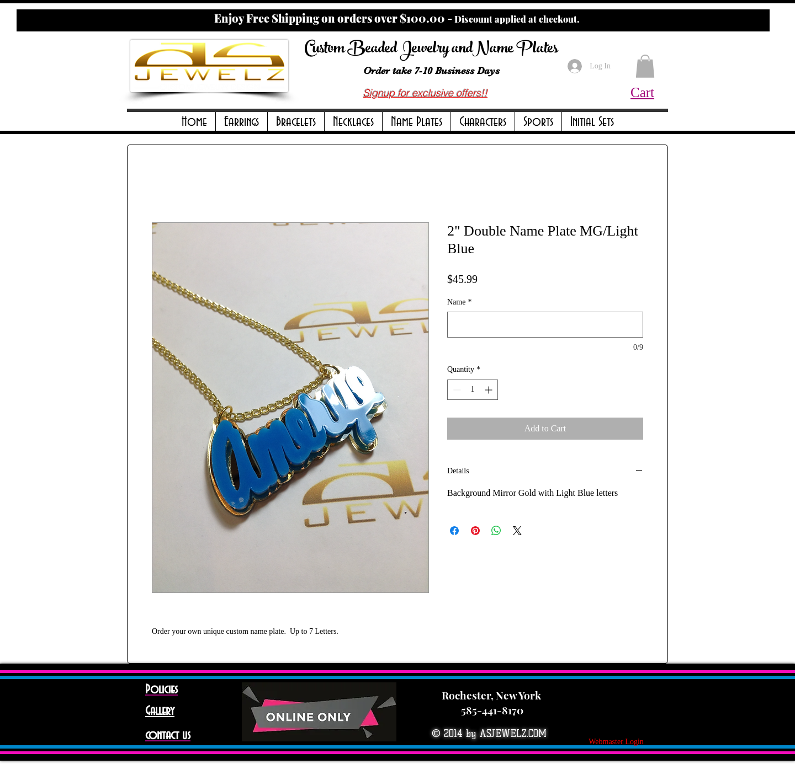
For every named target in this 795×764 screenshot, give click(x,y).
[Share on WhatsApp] (496, 530)
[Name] (545, 325)
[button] (241, 122)
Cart (642, 92)
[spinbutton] (473, 389)
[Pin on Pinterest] (475, 530)
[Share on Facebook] (454, 530)
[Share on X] (517, 530)
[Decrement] (456, 389)
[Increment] (489, 389)
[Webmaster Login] (616, 741)
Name (459, 302)
